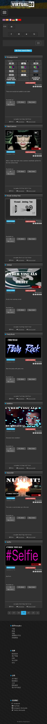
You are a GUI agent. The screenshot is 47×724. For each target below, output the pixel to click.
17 (14, 613)
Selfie (9, 542)
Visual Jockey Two (14, 196)
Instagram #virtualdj (19, 708)
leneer (40, 220)
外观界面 (15, 638)
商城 (13, 631)
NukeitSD (10, 473)
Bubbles (10, 403)
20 (28, 613)
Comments (21, 121)
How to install (31, 121)
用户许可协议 (16, 687)
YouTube (15, 706)
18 (19, 613)
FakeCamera (11, 126)
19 (23, 613)
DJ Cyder (39, 84)
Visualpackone (12, 57)
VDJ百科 (15, 660)
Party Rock (11, 334)
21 (33, 613)
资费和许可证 (16, 635)
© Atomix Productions (23, 722)
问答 (13, 658)
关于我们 (15, 679)
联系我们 (15, 681)
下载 (13, 629)
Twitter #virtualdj (18, 710)
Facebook (16, 703)
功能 (13, 633)
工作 (13, 683)
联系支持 (15, 654)
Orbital (9, 265)
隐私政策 (15, 685)
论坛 (13, 663)
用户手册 (15, 656)
